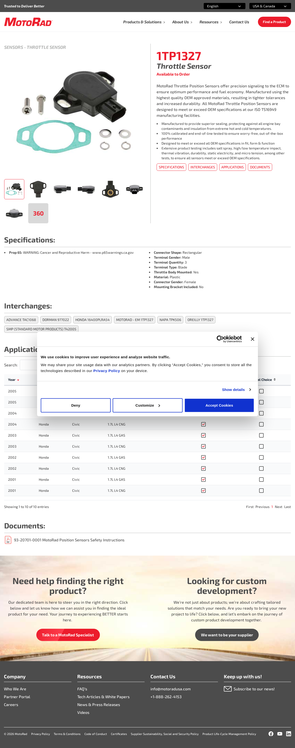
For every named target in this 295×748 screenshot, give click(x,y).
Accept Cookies (219, 405)
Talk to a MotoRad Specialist (68, 634)
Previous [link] (262, 507)
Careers (11, 704)
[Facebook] (270, 733)
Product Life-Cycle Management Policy (229, 733)
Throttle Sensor (46, 47)
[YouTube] (279, 733)
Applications (232, 167)
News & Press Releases (98, 704)
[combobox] (219, 6)
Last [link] (287, 507)
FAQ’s (82, 688)
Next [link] (278, 507)
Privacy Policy (107, 370)
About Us (182, 21)
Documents (260, 167)
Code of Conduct (95, 733)
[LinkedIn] (288, 733)
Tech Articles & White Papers (103, 696)
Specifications (171, 167)
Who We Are (15, 688)
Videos (83, 712)
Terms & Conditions (67, 733)
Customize (147, 405)
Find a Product (274, 22)
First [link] (250, 507)
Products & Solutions (144, 21)
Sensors (13, 47)
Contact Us (239, 21)
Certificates (119, 733)
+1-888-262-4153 (166, 696)
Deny (75, 405)
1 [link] (272, 507)
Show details (233, 389)
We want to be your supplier (227, 634)
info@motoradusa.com (170, 688)
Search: (11, 364)
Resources (211, 21)
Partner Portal (17, 696)
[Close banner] (252, 339)
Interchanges (202, 167)
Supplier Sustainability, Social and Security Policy (165, 733)
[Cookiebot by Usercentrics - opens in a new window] (220, 339)
